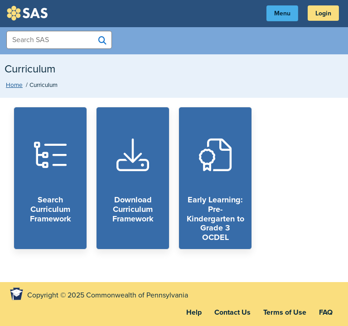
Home (14, 85)
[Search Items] (59, 40)
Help (194, 312)
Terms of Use (284, 312)
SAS (28, 13)
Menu (282, 13)
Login (323, 13)
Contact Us (232, 312)
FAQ (326, 312)
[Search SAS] (102, 40)
